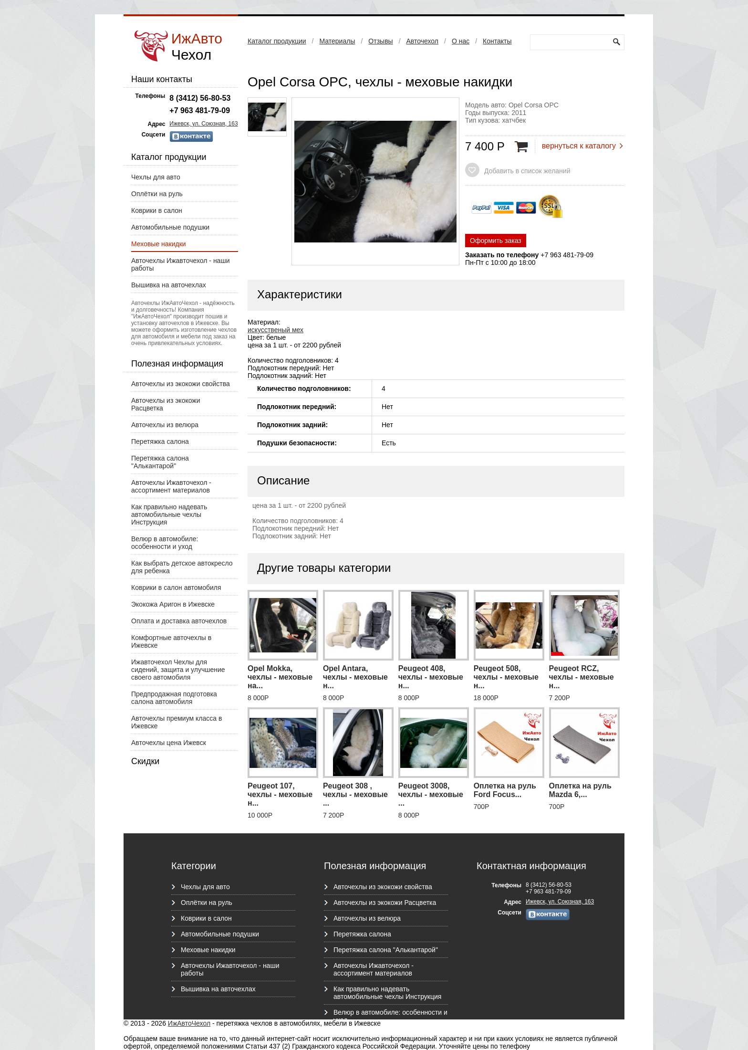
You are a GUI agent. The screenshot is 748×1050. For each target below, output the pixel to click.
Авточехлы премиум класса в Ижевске (176, 722)
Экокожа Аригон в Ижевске (173, 604)
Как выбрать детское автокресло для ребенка (182, 567)
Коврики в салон (156, 210)
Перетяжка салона (160, 441)
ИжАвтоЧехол (189, 1023)
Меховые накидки (158, 244)
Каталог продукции (277, 41)
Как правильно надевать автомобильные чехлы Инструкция (169, 514)
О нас (460, 41)
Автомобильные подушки (170, 227)
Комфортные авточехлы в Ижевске (171, 641)
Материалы (337, 41)
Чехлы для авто (155, 177)
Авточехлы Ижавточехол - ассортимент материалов (171, 486)
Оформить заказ (495, 240)
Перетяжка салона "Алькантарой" (160, 462)
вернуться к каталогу (579, 146)
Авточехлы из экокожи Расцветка (165, 404)
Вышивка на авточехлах (168, 285)
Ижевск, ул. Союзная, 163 (203, 123)
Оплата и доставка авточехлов (179, 621)
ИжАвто (196, 47)
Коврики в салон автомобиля (176, 587)
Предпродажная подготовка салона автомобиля (174, 697)
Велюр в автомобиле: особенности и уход (164, 542)
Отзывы (380, 41)
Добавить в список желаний (527, 171)
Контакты (497, 41)
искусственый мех (275, 330)
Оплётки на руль (157, 194)
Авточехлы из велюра (164, 425)
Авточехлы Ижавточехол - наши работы (180, 264)
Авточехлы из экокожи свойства (180, 384)
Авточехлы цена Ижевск (168, 742)
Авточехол (422, 41)
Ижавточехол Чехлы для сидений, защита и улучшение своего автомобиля (178, 669)
